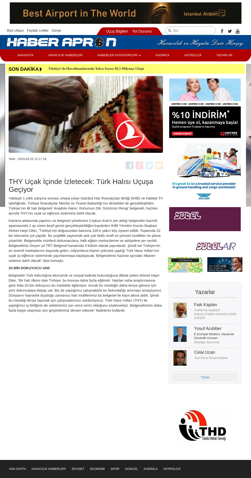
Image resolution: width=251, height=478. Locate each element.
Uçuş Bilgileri (117, 31)
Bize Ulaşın (15, 30)
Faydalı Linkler (38, 30)
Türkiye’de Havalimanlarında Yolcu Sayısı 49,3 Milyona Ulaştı (96, 68)
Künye (56, 30)
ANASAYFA (25, 55)
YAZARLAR (224, 55)
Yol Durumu (142, 31)
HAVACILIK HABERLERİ (65, 55)
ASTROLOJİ (192, 55)
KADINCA (162, 55)
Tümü (205, 377)
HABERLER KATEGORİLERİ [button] (119, 55)
